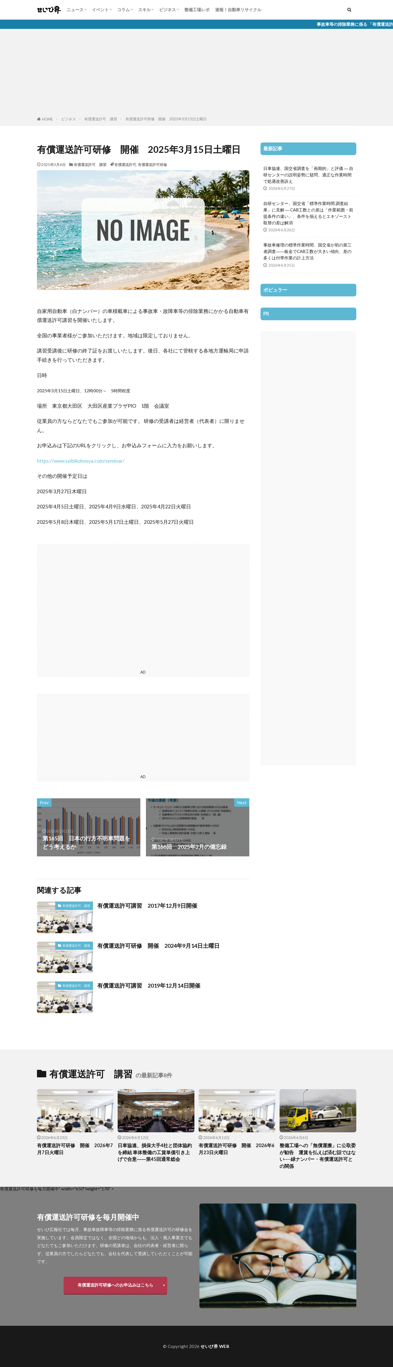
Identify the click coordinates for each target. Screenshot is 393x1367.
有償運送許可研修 (152, 164)
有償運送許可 (125, 164)
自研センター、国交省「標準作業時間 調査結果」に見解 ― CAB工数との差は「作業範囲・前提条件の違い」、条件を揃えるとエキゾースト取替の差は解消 (308, 213)
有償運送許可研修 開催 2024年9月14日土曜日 (158, 945)
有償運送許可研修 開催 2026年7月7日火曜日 (75, 1149)
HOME (47, 119)
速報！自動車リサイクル (238, 9)
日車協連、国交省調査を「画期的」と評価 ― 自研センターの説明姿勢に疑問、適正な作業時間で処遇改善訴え (308, 175)
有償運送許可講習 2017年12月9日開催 (147, 905)
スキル (144, 9)
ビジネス (167, 9)
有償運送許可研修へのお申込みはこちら (115, 1284)
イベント (100, 9)
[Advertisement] (197, 73)
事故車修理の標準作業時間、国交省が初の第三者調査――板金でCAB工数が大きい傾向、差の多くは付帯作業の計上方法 (307, 251)
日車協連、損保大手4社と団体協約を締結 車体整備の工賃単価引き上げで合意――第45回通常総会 (155, 1152)
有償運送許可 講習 (100, 119)
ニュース (75, 9)
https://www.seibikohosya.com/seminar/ (81, 461)
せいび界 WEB (215, 1346)
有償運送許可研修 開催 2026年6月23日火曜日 (237, 1149)
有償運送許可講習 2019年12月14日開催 (148, 985)
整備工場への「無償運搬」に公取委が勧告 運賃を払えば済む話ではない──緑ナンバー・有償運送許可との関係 (318, 1156)
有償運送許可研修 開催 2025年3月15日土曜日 (166, 119)
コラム (123, 9)
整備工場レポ (197, 9)
